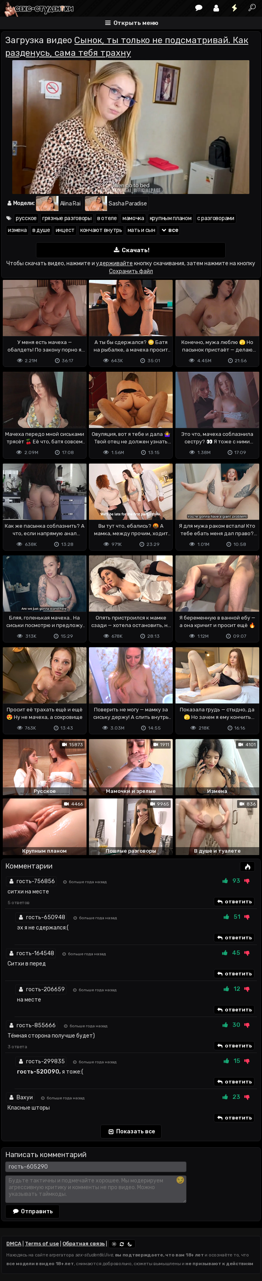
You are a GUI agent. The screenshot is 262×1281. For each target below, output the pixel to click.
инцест (65, 230)
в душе (41, 230)
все (169, 230)
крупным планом (171, 218)
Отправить (32, 1211)
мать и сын (141, 230)
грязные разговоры (67, 218)
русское (26, 218)
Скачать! (130, 250)
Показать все (131, 1131)
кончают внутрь (101, 230)
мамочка (133, 218)
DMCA (13, 1244)
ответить (234, 902)
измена (17, 230)
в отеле (107, 218)
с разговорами (215, 218)
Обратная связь (83, 1244)
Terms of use (42, 1244)
